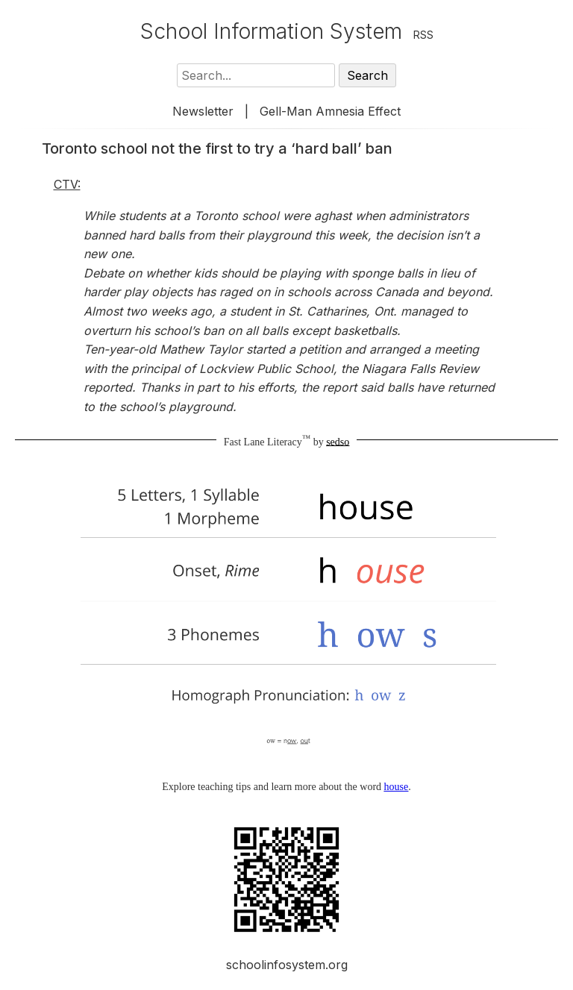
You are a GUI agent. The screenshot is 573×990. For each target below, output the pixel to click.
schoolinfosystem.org (287, 964)
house (396, 786)
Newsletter (203, 111)
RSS (423, 34)
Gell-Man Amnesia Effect (330, 111)
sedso (337, 441)
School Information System (271, 31)
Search (367, 75)
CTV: (67, 184)
